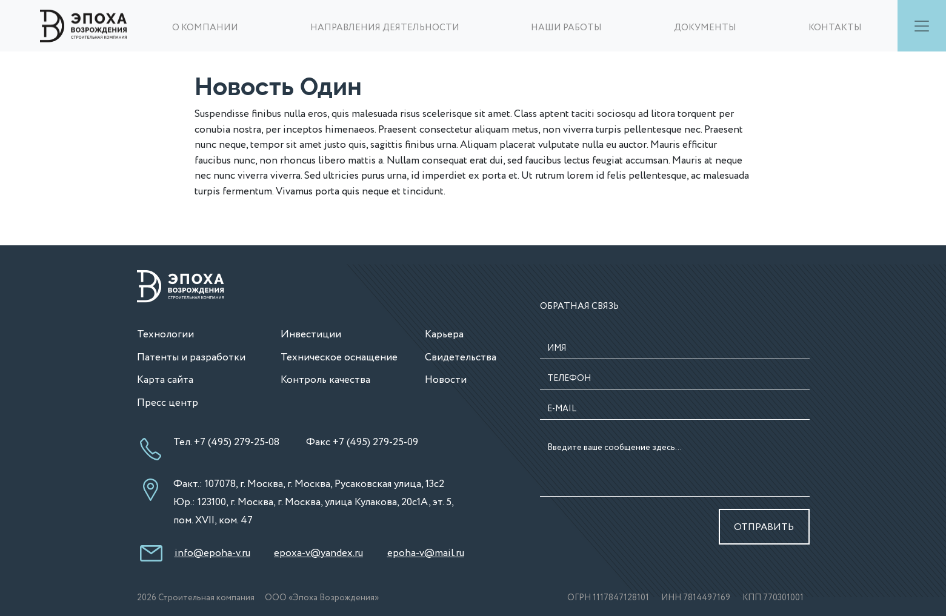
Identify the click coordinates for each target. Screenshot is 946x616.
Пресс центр (167, 403)
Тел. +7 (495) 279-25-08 (226, 442)
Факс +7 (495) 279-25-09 (362, 442)
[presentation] (611, 527)
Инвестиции (311, 334)
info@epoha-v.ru (212, 553)
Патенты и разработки (191, 357)
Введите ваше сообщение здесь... (675, 467)
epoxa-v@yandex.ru (318, 553)
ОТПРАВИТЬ (764, 527)
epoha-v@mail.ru (425, 553)
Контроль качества (325, 380)
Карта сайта (165, 380)
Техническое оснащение (339, 357)
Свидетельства (460, 357)
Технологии (165, 334)
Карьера (444, 334)
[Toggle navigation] (922, 25)
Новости (446, 380)
